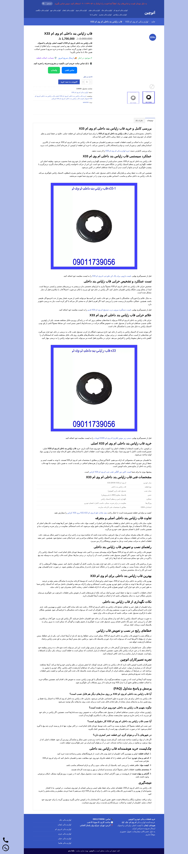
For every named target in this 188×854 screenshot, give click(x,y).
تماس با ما (93, 15)
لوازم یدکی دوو (55, 10)
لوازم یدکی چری (81, 10)
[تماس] (5, 840)
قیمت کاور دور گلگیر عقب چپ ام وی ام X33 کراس (110, 472)
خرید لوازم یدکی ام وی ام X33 (117, 151)
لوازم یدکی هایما (64, 843)
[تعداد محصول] (87, 81)
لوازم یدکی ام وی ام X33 (136, 21)
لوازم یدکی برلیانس (120, 15)
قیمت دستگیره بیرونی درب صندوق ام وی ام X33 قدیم (109, 310)
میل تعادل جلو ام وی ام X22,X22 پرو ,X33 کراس (87, 513)
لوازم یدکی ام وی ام (121, 10)
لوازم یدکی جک (106, 10)
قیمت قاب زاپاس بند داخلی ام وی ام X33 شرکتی (67, 98)
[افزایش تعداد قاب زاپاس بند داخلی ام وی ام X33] (83, 81)
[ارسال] (43, 3)
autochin (86, 102)
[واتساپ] (5, 848)
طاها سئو (71, 851)
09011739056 (99, 819)
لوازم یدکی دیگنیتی (42, 10)
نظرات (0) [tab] (139, 120)
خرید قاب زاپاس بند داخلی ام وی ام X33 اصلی (71, 96)
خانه (153, 21)
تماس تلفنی (69, 70)
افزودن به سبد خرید (69, 82)
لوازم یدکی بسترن (105, 15)
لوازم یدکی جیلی (94, 10)
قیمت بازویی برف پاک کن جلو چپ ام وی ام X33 (111, 276)
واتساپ (54, 70)
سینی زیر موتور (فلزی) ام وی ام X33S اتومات (112, 438)
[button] (152, 86)
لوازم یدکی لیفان (68, 10)
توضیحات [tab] (150, 120)
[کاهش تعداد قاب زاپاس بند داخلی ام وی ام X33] (90, 81)
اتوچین (149, 13)
